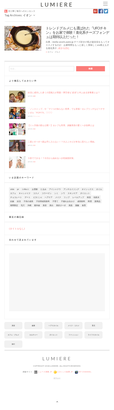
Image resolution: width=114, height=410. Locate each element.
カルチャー (33, 335)
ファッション (36, 116)
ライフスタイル (93, 335)
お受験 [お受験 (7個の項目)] (35, 189)
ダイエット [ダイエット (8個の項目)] (85, 193)
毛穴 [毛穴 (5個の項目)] (23, 205)
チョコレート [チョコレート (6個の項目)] (16, 197)
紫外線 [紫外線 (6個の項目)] (37, 205)
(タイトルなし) (17, 228)
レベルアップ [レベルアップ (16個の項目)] (78, 197)
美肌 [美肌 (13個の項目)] (70, 205)
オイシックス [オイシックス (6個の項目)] (87, 189)
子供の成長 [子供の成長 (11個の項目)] (28, 201)
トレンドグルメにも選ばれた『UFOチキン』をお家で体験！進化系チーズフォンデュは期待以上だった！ (77, 32)
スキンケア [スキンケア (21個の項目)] (72, 193)
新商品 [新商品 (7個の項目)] (97, 201)
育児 (93, 325)
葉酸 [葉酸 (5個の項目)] (77, 205)
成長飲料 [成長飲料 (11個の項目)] (81, 201)
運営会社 (57, 378)
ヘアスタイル (53, 325)
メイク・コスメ (73, 325)
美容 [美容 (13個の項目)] (45, 205)
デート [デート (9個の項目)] (27, 197)
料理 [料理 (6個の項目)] (90, 201)
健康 (34, 96)
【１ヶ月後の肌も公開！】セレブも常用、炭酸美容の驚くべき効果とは (61, 125)
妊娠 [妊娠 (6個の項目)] (12, 201)
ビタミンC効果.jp (65, 372)
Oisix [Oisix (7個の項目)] (12, 189)
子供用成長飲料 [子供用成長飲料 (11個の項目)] (43, 201)
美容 (34, 129)
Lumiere (57, 4)
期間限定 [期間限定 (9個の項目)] (14, 205)
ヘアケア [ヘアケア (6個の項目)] (48, 197)
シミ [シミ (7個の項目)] (56, 193)
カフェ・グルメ (54, 52)
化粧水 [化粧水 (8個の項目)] (96, 197)
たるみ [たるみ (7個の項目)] (43, 189)
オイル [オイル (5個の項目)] (99, 189)
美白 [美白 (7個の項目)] (51, 205)
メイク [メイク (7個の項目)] (58, 197)
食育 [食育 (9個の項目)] (84, 205)
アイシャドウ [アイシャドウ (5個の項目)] (55, 189)
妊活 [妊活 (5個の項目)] (19, 201)
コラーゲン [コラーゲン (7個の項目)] (47, 193)
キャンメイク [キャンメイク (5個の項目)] (24, 193)
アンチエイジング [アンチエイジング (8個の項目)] (71, 189)
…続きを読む (63, 48)
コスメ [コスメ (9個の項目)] (36, 193)
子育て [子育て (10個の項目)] (55, 201)
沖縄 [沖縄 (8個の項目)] (29, 205)
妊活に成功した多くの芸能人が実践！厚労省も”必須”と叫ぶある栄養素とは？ (64, 92)
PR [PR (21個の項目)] (18, 189)
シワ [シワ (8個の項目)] (63, 193)
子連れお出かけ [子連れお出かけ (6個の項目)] (68, 201)
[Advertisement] (57, 282)
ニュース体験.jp (44, 372)
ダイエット (53, 335)
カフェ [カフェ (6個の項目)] (13, 193)
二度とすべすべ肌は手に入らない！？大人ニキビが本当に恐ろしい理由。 (62, 141)
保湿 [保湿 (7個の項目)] (89, 197)
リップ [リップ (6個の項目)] (67, 197)
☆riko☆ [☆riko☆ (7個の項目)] (25, 189)
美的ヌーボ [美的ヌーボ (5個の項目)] (61, 205)
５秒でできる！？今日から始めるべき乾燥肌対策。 (52, 158)
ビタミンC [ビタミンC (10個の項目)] (37, 197)
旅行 (13, 344)
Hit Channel (84, 372)
